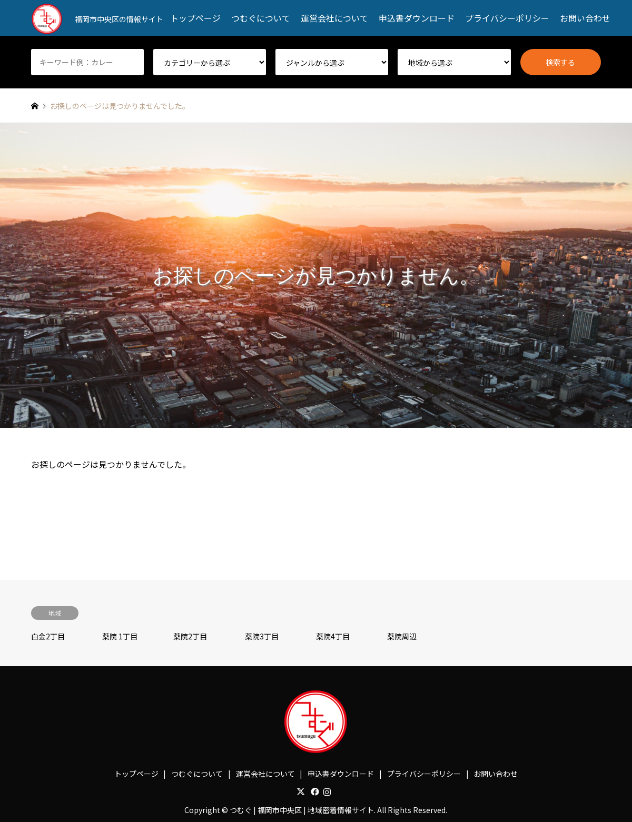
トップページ (195, 18)
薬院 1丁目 (119, 636)
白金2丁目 (48, 636)
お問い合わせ (585, 18)
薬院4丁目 (333, 636)
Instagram (327, 791)
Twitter (300, 791)
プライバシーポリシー (507, 18)
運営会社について (334, 18)
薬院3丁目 (262, 636)
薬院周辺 (402, 636)
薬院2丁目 (190, 636)
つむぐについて (260, 18)
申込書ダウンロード (417, 18)
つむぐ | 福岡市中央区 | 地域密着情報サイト (302, 810)
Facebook (314, 791)
